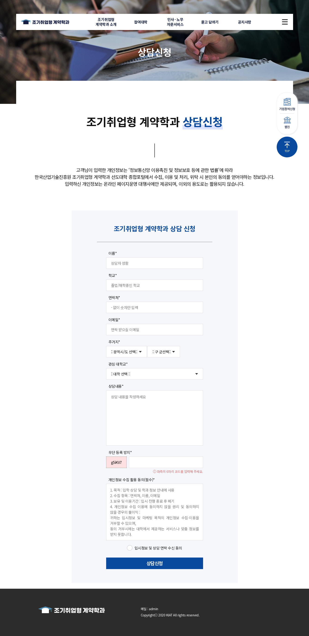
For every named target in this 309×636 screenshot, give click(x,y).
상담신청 (155, 563)
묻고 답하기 (210, 22)
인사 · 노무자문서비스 (175, 22)
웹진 (287, 123)
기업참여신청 (287, 104)
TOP (287, 147)
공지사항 (244, 22)
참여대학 (140, 22)
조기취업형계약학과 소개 (106, 22)
